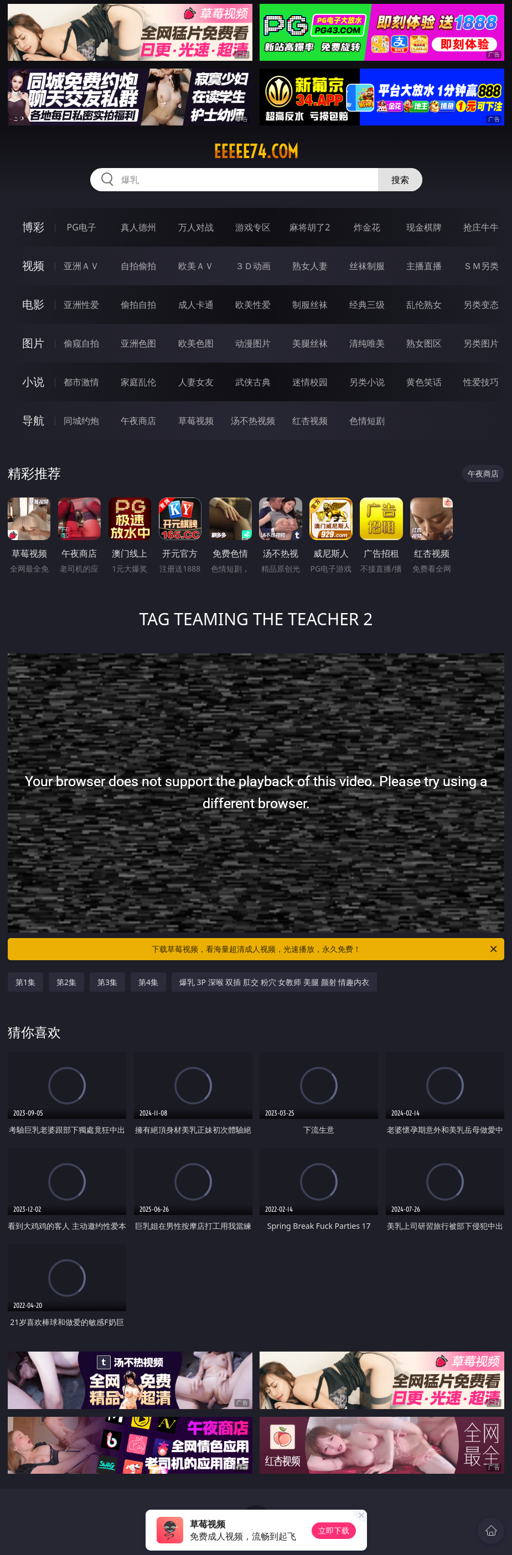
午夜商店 (138, 421)
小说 (33, 381)
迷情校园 (310, 382)
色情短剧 (367, 421)
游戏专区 (253, 227)
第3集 (107, 982)
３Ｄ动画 (253, 266)
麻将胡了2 (309, 227)
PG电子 (81, 227)
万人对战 (196, 227)
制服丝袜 (310, 305)
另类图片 (481, 343)
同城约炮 (81, 421)
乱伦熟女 (424, 305)
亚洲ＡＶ (81, 266)
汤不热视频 (253, 421)
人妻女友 (196, 382)
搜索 (400, 180)
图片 (33, 343)
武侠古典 (253, 382)
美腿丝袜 (310, 343)
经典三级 (367, 305)
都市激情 (81, 382)
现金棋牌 (424, 227)
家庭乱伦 (138, 382)
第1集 (25, 982)
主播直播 (424, 266)
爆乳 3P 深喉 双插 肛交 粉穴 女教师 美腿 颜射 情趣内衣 (274, 982)
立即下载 (333, 1530)
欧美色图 (196, 343)
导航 (33, 420)
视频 (33, 265)
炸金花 (367, 227)
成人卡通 (196, 305)
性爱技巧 (481, 382)
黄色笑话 (424, 382)
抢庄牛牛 (481, 227)
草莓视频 (196, 421)
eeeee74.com (256, 151)
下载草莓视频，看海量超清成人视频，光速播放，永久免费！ (325, 949)
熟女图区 (424, 343)
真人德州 (138, 227)
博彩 (33, 226)
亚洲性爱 (81, 305)
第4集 (148, 982)
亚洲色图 (138, 343)
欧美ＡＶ (196, 266)
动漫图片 (253, 343)
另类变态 (481, 305)
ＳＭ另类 (481, 266)
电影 (33, 304)
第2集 (66, 982)
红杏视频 (310, 421)
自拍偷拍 (138, 266)
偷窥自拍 (81, 343)
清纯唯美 (367, 343)
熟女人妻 (310, 266)
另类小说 (367, 382)
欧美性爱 (253, 305)
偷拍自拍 (138, 305)
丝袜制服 (367, 266)
